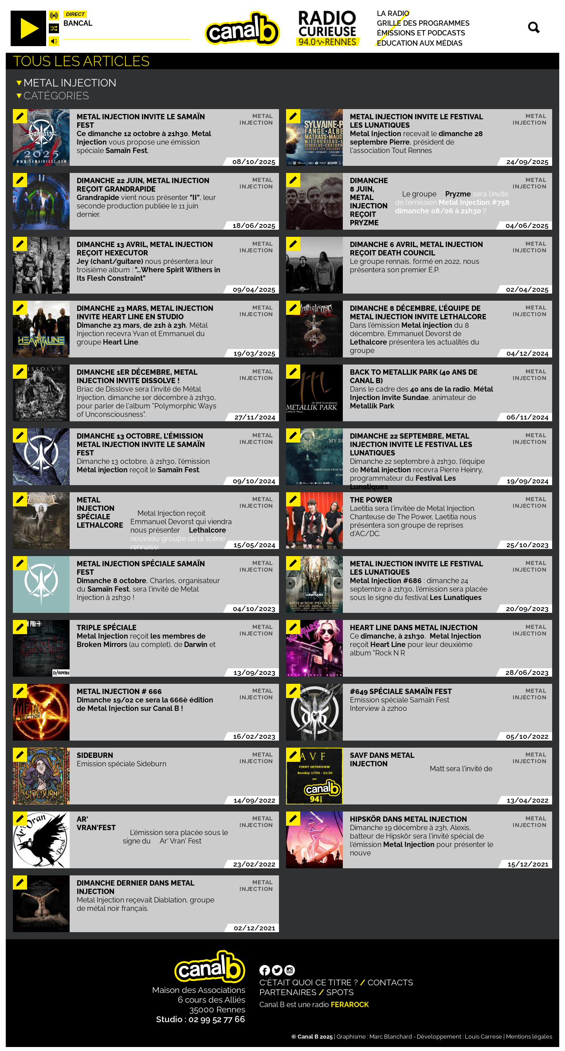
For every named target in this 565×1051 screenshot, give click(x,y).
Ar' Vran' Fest (180, 839)
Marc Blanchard (390, 1034)
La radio (393, 13)
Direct (75, 14)
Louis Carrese (483, 1034)
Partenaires (288, 990)
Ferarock (350, 1003)
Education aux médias (420, 43)
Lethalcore (207, 528)
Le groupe (420, 192)
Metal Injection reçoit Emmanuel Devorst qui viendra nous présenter (181, 520)
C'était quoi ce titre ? (308, 980)
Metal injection (256, 117)
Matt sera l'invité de (462, 767)
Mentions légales (529, 1034)
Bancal (77, 23)
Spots (340, 990)
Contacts (390, 980)
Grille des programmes (423, 23)
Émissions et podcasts (421, 33)
